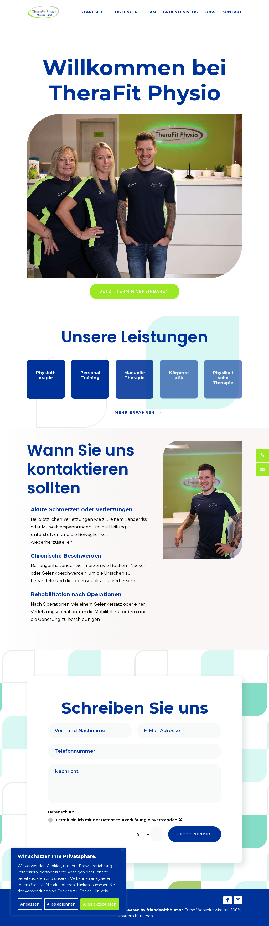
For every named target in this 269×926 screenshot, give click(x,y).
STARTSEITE (93, 12)
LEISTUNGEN (125, 12)
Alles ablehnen (61, 904)
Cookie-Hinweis (93, 891)
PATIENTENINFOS (180, 12)
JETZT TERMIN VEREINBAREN (134, 291)
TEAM (150, 12)
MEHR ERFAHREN (135, 412)
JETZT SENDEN (195, 834)
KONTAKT (232, 12)
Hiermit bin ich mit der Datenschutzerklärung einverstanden (115, 820)
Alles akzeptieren (99, 904)
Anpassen (29, 904)
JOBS (210, 12)
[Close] (122, 850)
